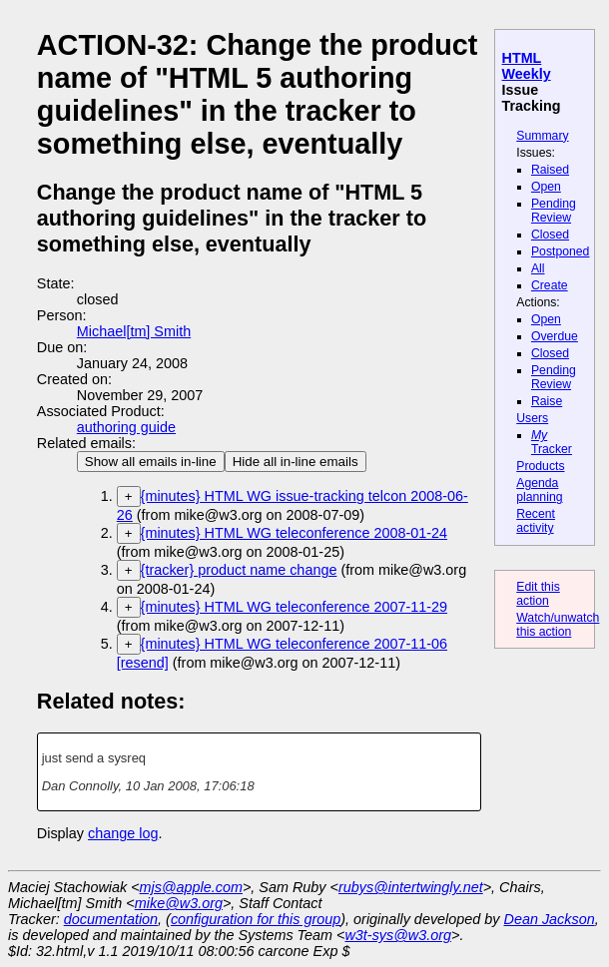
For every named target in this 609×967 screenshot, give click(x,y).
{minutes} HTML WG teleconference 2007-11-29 (294, 607)
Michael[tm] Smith (134, 331)
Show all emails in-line (151, 461)
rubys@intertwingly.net (410, 887)
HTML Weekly (526, 66)
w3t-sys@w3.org (397, 935)
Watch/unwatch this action (557, 625)
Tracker (551, 442)
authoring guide (126, 427)
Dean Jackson (549, 919)
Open (546, 187)
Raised (550, 170)
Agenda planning (539, 490)
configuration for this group (255, 919)
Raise (546, 401)
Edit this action (538, 594)
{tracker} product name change (239, 570)
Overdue (554, 336)
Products (540, 466)
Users (532, 418)
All (538, 268)
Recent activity (535, 521)
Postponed (560, 251)
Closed (550, 235)
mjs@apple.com (191, 887)
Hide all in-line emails (295, 461)
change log (123, 833)
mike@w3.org (179, 903)
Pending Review (553, 211)
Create (549, 285)
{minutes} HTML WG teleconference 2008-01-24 (294, 533)
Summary (542, 136)
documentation (111, 919)
